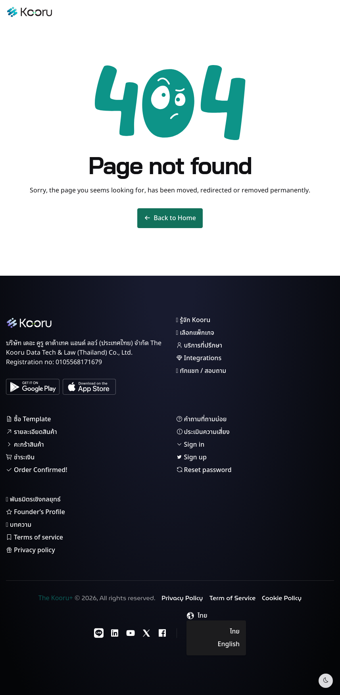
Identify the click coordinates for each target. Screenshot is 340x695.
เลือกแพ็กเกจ (195, 333)
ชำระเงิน (20, 457)
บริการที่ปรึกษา (199, 345)
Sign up (191, 457)
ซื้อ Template (28, 419)
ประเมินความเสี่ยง (203, 432)
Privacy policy (30, 550)
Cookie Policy (282, 598)
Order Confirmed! (36, 470)
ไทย (235, 631)
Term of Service (232, 598)
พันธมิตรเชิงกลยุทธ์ (33, 499)
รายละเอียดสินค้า (31, 432)
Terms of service (34, 537)
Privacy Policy (182, 598)
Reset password (204, 470)
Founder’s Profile (35, 512)
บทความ (18, 525)
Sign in (190, 444)
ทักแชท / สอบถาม (201, 371)
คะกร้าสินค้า (25, 444)
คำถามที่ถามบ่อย (201, 419)
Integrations (199, 358)
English (229, 644)
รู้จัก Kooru (193, 320)
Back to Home (170, 218)
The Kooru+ (55, 598)
